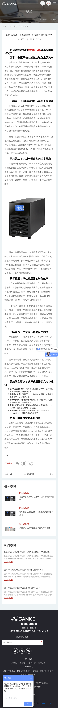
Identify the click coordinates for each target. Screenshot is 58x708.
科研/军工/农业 (41, 683)
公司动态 (43, 19)
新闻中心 (13, 26)
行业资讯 (52, 19)
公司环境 (32, 663)
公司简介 (14, 663)
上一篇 (8, 474)
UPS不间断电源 (9, 671)
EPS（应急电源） (24, 671)
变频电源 (31, 674)
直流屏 (35, 671)
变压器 (23, 674)
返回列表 (29, 474)
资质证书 (41, 663)
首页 (4, 26)
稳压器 (43, 671)
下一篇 (49, 474)
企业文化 (23, 663)
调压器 (50, 671)
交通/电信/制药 (35, 686)
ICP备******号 (46, 703)
